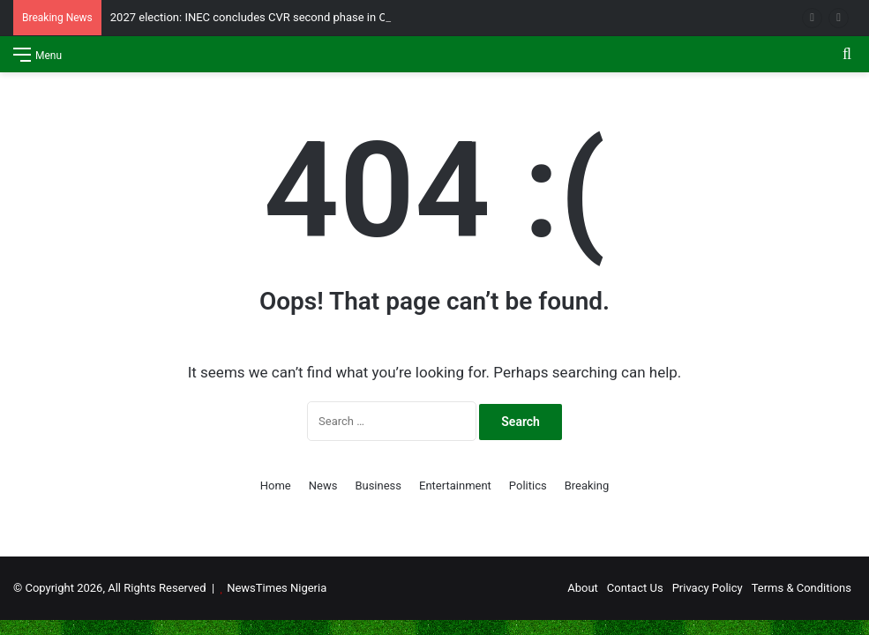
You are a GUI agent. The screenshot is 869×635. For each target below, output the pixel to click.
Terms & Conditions (801, 587)
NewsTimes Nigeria (276, 587)
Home (275, 485)
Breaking (587, 485)
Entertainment (455, 485)
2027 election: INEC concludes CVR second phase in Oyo (254, 17)
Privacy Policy (707, 587)
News (323, 485)
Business (378, 485)
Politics (528, 485)
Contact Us (635, 587)
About (582, 587)
